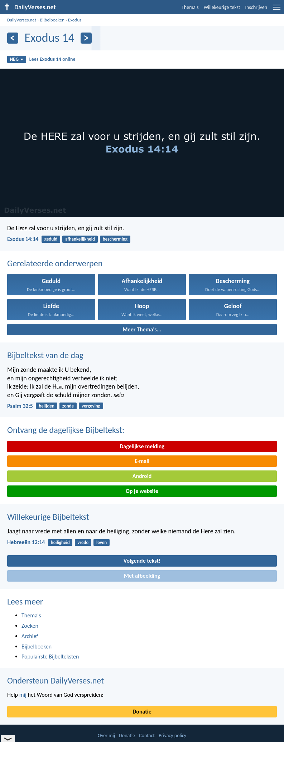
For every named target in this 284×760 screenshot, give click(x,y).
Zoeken (29, 625)
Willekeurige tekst (222, 7)
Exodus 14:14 (22, 239)
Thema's (190, 7)
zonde (68, 406)
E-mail (142, 461)
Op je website (142, 491)
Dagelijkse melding (142, 446)
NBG (16, 59)
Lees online (52, 59)
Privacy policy (172, 735)
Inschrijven (256, 7)
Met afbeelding (142, 575)
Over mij (106, 735)
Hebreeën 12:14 (26, 542)
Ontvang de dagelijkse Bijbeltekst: (65, 430)
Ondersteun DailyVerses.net (55, 680)
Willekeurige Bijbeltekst (48, 517)
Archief (29, 636)
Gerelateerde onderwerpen (54, 263)
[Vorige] (12, 38)
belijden (46, 406)
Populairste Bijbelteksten (50, 656)
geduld (51, 239)
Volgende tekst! (142, 560)
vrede (82, 542)
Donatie (142, 711)
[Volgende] (86, 38)
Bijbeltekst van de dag (45, 355)
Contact (147, 735)
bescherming (115, 239)
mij (23, 694)
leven (101, 542)
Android (142, 476)
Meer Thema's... (142, 329)
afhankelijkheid (80, 239)
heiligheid (60, 542)
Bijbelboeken (52, 20)
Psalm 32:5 (20, 406)
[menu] (277, 10)
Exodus (74, 20)
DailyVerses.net (21, 20)
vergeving (91, 406)
